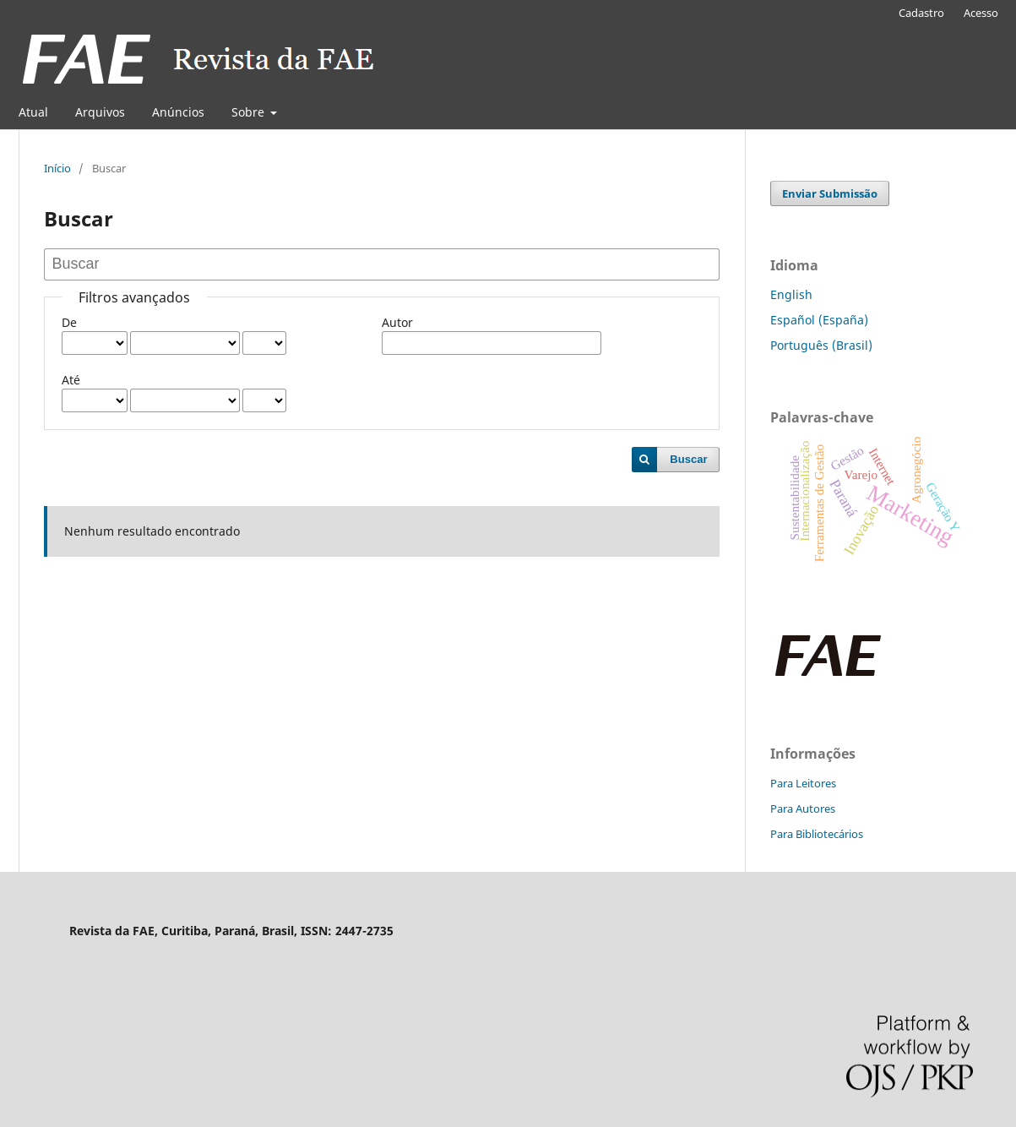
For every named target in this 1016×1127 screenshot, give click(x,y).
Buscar (688, 459)
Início (57, 168)
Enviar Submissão (829, 193)
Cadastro (921, 12)
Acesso (981, 12)
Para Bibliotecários (816, 833)
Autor (397, 322)
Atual (33, 112)
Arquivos (100, 112)
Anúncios (178, 112)
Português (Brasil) (821, 345)
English (791, 294)
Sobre (249, 112)
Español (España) (819, 320)
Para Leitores (803, 783)
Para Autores (802, 808)
